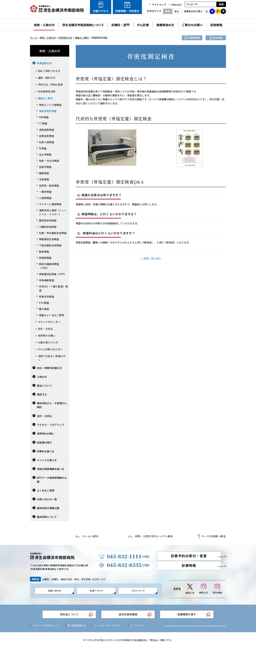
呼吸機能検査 (46, 280)
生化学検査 (45, 154)
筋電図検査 (45, 257)
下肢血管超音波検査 (50, 245)
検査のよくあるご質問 (51, 315)
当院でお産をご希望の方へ (51, 358)
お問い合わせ (54, 590)
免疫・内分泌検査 (49, 160)
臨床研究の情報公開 (48, 508)
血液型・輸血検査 (49, 185)
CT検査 (43, 123)
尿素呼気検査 (46, 296)
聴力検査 (44, 309)
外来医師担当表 (46, 91)
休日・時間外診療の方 (49, 368)
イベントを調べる (47, 460)
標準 (167, 11)
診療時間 (189, 565)
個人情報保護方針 (76, 625)
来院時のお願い (46, 335)
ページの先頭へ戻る (213, 536)
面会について (44, 385)
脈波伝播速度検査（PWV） (49, 266)
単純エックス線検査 (50, 104)
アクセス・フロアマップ (50, 424)
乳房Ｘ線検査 (46, 142)
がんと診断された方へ (50, 349)
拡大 (176, 11)
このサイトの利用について (46, 625)
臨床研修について (47, 517)
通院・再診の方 (46, 77)
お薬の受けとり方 (48, 342)
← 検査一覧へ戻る (151, 258)
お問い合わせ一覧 (47, 499)
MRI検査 (44, 117)
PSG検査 (44, 302)
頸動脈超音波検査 (49, 239)
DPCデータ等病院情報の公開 (52, 479)
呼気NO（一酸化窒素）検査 (53, 288)
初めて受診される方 (49, 71)
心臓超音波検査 (47, 226)
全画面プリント (192, 37)
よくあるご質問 (45, 490)
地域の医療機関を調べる (50, 469)
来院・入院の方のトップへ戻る (154, 536)
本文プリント (216, 37)
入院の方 (42, 376)
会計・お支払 (45, 328)
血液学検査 (45, 167)
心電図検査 (45, 198)
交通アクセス (96, 590)
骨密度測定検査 (47, 111)
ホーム (33, 37)
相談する (42, 394)
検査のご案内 (82, 37)
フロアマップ (138, 590)
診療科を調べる (45, 451)
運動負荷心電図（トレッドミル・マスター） (52, 212)
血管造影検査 (46, 136)
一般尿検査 (45, 191)
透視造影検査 (46, 129)
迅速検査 (44, 179)
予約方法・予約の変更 (50, 84)
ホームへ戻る (90, 536)
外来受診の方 (65, 37)
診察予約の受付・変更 (189, 555)
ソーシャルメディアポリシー (108, 625)
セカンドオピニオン (49, 322)
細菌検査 (44, 173)
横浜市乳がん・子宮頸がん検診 (52, 405)
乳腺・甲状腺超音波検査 (52, 233)
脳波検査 (44, 251)
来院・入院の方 (48, 37)
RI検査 (43, 148)
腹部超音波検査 (47, 220)
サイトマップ (137, 625)
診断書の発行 (44, 442)
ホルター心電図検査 (50, 204)
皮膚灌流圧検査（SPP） (53, 274)
